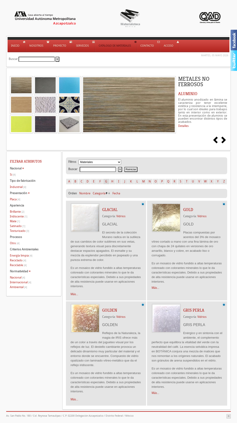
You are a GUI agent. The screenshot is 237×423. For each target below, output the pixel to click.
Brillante (17, 211)
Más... (74, 294)
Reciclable (18, 265)
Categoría (99, 193)
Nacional (17, 277)
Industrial (18, 187)
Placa (15, 199)
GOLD (188, 209)
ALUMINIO (187, 93)
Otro (14, 243)
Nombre (84, 193)
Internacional (20, 282)
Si (13, 174)
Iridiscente (18, 216)
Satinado (17, 226)
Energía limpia (21, 255)
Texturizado (19, 231)
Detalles (183, 126)
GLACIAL (109, 209)
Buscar (13, 59)
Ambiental (18, 287)
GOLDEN (109, 310)
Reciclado (18, 260)
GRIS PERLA (193, 310)
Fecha (116, 193)
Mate (15, 221)
